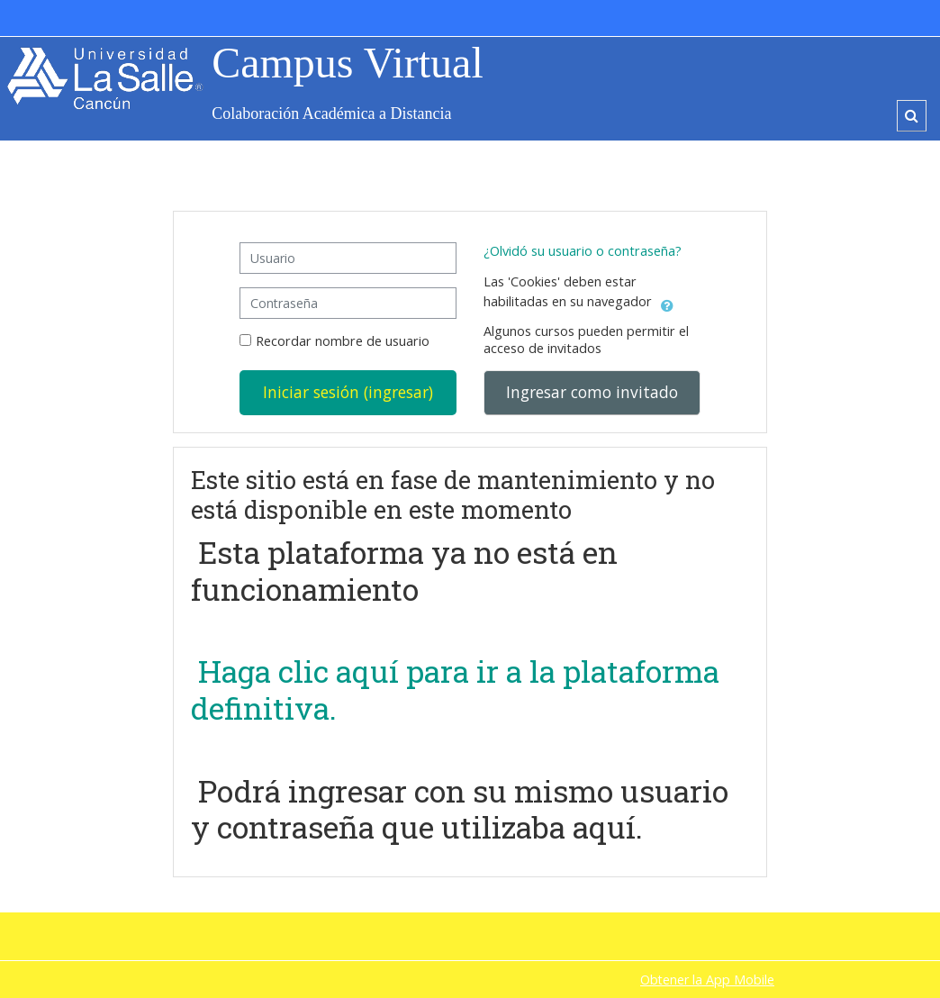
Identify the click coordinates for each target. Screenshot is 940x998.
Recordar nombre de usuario (342, 340)
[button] (911, 116)
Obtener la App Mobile (707, 979)
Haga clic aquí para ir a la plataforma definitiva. (455, 689)
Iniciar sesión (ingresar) (348, 392)
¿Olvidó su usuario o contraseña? (583, 250)
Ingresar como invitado (592, 392)
